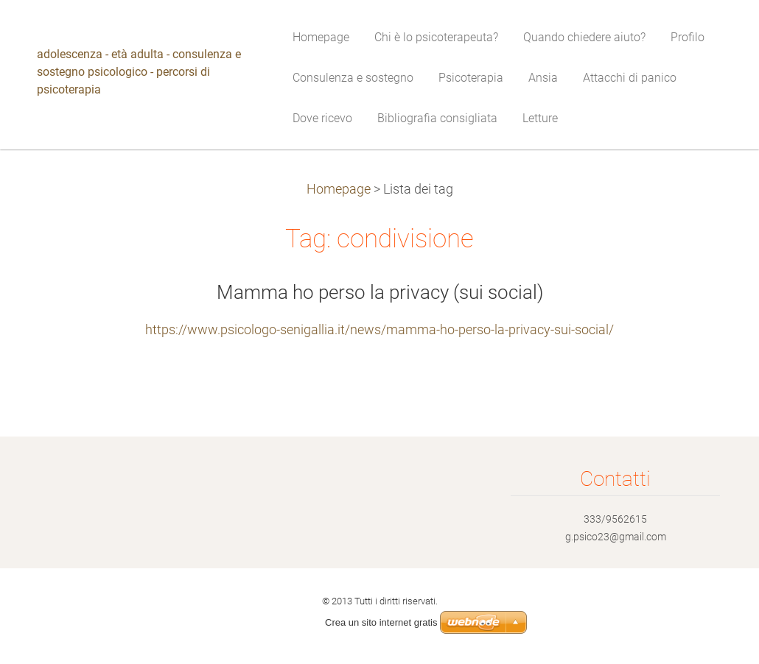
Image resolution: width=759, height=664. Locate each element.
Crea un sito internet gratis (381, 622)
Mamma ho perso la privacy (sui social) (380, 292)
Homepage (339, 189)
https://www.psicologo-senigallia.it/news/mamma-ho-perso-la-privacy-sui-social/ (379, 329)
